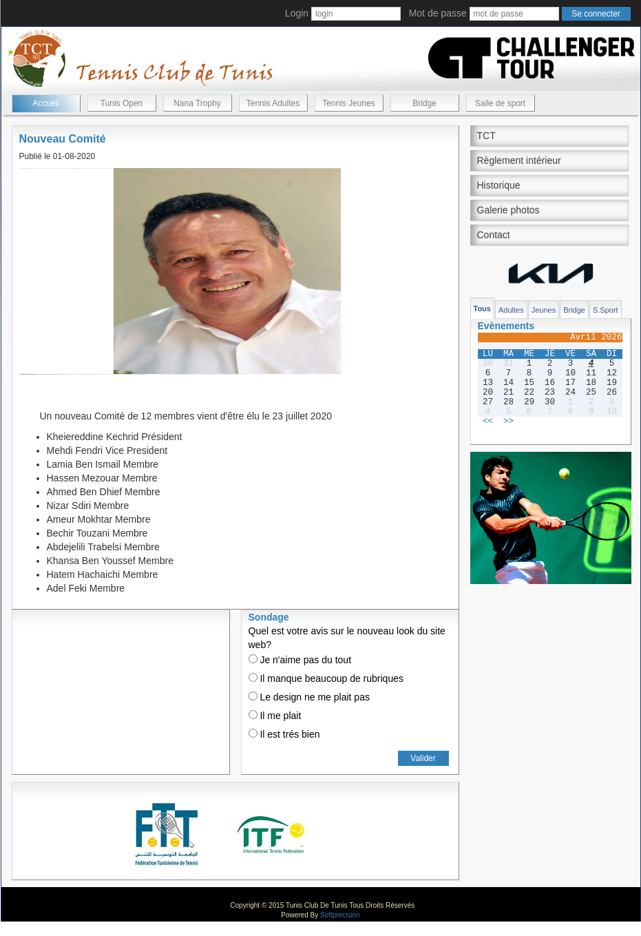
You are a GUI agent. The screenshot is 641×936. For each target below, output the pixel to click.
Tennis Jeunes (348, 103)
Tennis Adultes (273, 103)
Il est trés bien (284, 734)
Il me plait (275, 715)
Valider (422, 758)
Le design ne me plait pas (309, 697)
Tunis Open (122, 103)
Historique (499, 185)
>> (508, 421)
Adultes (511, 310)
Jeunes (544, 310)
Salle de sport (500, 103)
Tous (482, 308)
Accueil (45, 103)
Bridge (424, 103)
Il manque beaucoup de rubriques (326, 678)
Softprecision (340, 915)
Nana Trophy (197, 103)
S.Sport (605, 310)
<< (488, 421)
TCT (486, 135)
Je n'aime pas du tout (300, 659)
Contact (493, 234)
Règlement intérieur (519, 160)
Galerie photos (508, 210)
